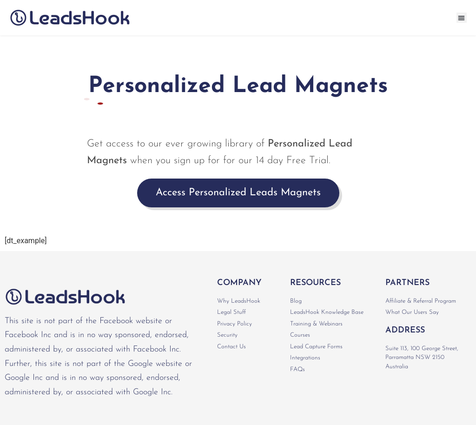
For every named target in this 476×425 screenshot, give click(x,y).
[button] (461, 18)
